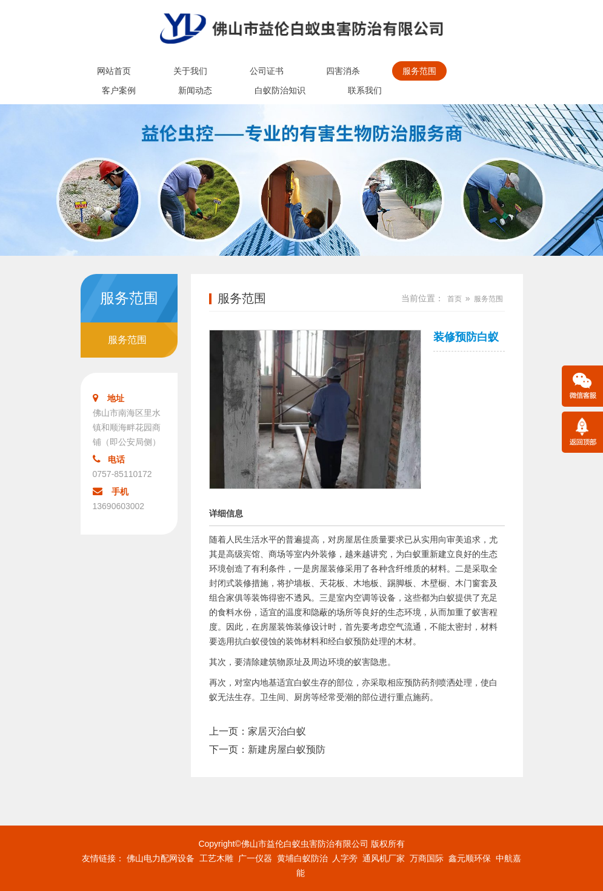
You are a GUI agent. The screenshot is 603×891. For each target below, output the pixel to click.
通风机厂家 (383, 858)
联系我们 (365, 90)
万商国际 (427, 858)
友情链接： (103, 858)
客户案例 (119, 90)
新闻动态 (195, 90)
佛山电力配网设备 (161, 858)
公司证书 (267, 71)
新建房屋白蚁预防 (286, 749)
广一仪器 (255, 858)
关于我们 (190, 71)
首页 (454, 299)
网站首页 (114, 71)
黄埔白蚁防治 (302, 858)
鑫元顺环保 (469, 858)
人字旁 (345, 858)
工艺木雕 (216, 858)
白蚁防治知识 (280, 90)
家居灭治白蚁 (277, 731)
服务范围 (419, 71)
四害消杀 (343, 71)
